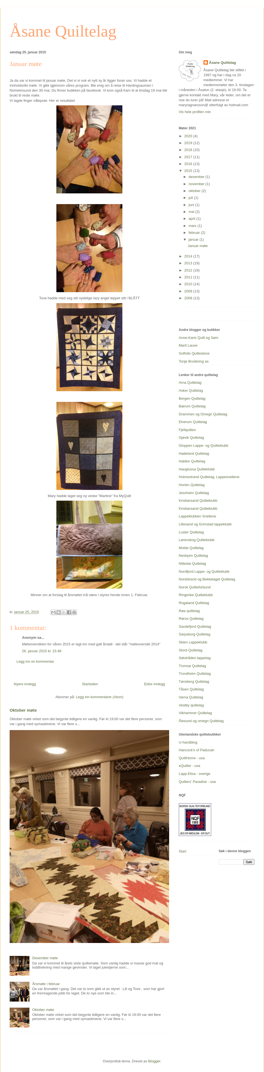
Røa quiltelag (189, 611)
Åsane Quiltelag (63, 31)
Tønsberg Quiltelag (194, 681)
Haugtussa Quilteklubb (197, 469)
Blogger (154, 1061)
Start (182, 851)
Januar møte (198, 246)
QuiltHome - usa (192, 758)
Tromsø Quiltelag (192, 666)
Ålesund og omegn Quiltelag (201, 721)
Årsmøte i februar (46, 984)
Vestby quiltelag (191, 705)
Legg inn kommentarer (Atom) (99, 697)
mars (193, 226)
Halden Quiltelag (192, 461)
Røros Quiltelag (191, 618)
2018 (188, 150)
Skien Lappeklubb (193, 642)
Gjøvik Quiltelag (191, 437)
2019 (188, 143)
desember (197, 177)
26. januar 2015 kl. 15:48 (41, 651)
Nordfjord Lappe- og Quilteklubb (204, 571)
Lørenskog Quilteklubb (197, 540)
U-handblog (188, 742)
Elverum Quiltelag (193, 422)
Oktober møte (23, 710)
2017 (188, 157)
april (192, 218)
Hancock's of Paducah (196, 750)
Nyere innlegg (25, 684)
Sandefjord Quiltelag (195, 626)
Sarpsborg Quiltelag (194, 634)
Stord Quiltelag (190, 650)
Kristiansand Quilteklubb (198, 500)
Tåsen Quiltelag (191, 689)
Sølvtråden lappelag (195, 658)
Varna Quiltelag (191, 697)
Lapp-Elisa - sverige (194, 774)
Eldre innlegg (154, 684)
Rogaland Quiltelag (194, 603)
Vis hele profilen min (195, 112)
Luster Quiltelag (191, 532)
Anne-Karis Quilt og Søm (198, 338)
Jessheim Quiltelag (194, 493)
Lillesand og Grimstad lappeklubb (205, 524)
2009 (188, 291)
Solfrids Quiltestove (194, 353)
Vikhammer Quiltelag (195, 713)
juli (191, 198)
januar (194, 239)
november (197, 184)
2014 (188, 256)
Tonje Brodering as (193, 361)
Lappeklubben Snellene (197, 516)
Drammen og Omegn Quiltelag (203, 414)
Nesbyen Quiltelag (193, 555)
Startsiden (90, 684)
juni (192, 205)
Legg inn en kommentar (35, 661)
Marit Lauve (188, 345)
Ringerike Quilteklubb (196, 595)
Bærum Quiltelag (192, 406)
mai (192, 212)
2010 (188, 284)
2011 (188, 277)
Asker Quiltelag (191, 390)
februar (195, 233)
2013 (188, 263)
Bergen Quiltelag (192, 398)
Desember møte (45, 958)
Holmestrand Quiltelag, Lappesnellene (209, 477)
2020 (188, 136)
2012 (188, 270)
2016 (188, 164)
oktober (195, 191)
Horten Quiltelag (192, 485)
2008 (188, 298)
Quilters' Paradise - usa (197, 782)
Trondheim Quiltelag (195, 673)
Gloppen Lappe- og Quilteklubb (203, 445)
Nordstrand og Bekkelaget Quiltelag (207, 579)
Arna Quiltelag (190, 382)
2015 (188, 171)
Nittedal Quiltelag (192, 563)
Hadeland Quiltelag (194, 453)
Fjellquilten (187, 430)
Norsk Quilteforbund (195, 587)
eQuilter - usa (189, 766)
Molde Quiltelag (191, 548)
